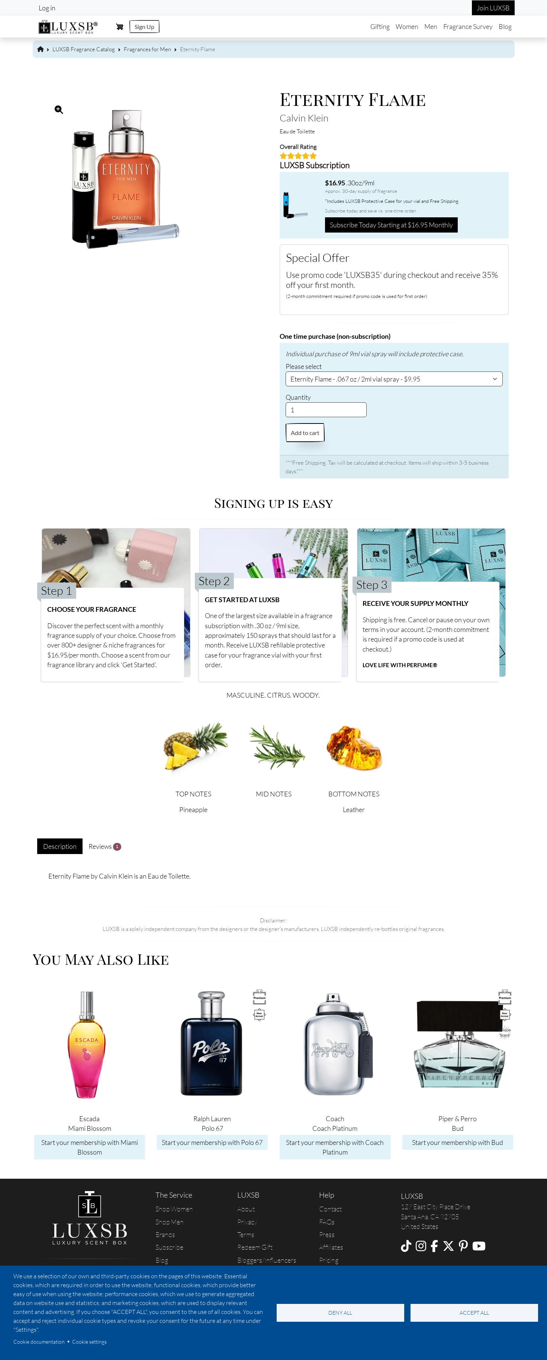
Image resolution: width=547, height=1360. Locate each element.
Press (327, 1234)
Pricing (328, 1260)
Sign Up (144, 26)
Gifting (380, 26)
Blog (505, 26)
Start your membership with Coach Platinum (335, 1147)
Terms (245, 1234)
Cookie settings (89, 1341)
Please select (304, 366)
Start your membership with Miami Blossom (89, 1147)
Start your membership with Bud (457, 1142)
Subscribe (169, 1247)
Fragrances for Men (147, 49)
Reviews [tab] (105, 846)
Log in (47, 8)
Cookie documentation (39, 1341)
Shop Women (174, 1209)
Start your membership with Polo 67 (212, 1142)
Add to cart (305, 432)
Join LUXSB (493, 8)
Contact (330, 1209)
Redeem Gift (255, 1247)
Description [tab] (60, 846)
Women (407, 26)
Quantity (298, 397)
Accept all (474, 1312)
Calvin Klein (304, 118)
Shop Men (169, 1222)
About (246, 1209)
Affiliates (331, 1247)
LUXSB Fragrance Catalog (83, 49)
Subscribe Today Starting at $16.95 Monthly (391, 225)
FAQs (327, 1222)
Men (430, 26)
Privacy (247, 1222)
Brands (165, 1234)
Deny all (340, 1312)
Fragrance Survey (468, 26)
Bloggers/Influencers (266, 1260)
